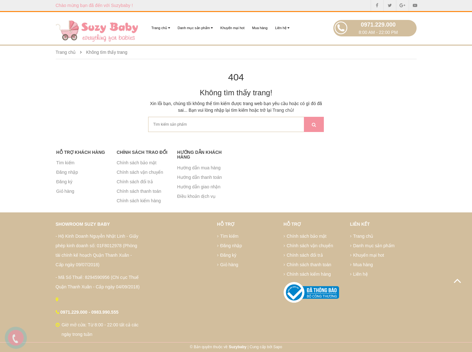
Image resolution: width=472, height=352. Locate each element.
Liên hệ (282, 28)
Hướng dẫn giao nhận (199, 186)
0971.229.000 (378, 25)
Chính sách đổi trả (135, 181)
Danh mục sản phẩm (195, 28)
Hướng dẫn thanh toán (199, 177)
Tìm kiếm (65, 162)
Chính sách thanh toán (139, 191)
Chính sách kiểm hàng (139, 200)
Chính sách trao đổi (142, 152)
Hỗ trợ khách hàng (80, 152)
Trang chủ (160, 28)
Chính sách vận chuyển (140, 172)
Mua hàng (259, 28)
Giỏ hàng (65, 191)
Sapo (277, 347)
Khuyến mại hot (232, 28)
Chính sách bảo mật (137, 162)
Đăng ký (64, 181)
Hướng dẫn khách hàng (199, 155)
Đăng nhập (67, 172)
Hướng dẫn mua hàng (199, 167)
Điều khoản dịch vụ (196, 196)
